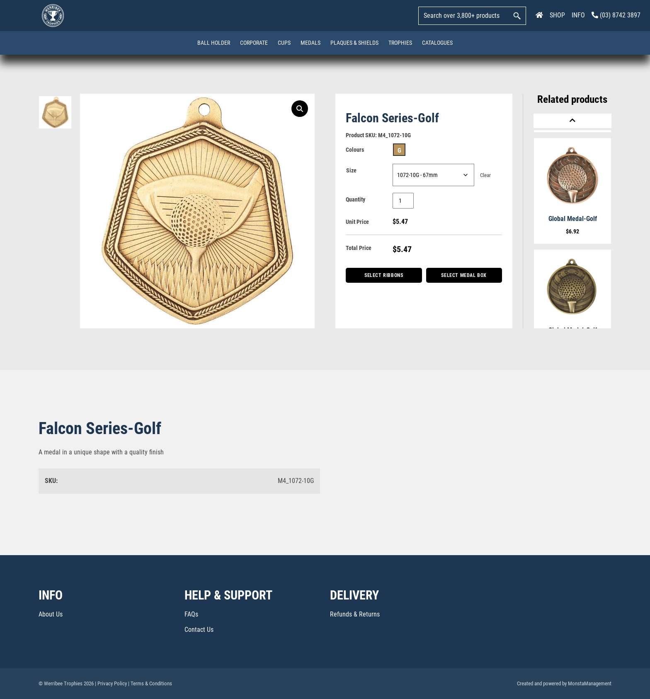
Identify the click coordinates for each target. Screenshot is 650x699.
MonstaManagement (589, 683)
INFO (578, 15)
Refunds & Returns (355, 614)
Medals (310, 42)
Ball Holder (213, 42)
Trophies (400, 42)
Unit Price (357, 221)
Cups (284, 42)
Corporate (254, 42)
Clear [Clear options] (485, 175)
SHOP (557, 15)
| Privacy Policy (111, 683)
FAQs (191, 614)
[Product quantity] (403, 201)
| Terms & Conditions (150, 683)
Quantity (355, 199)
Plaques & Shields (354, 42)
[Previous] (572, 121)
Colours (355, 149)
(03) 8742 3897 (616, 15)
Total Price (358, 248)
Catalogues (437, 42)
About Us (51, 614)
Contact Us (198, 629)
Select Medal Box (464, 275)
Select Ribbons (383, 275)
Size (351, 170)
